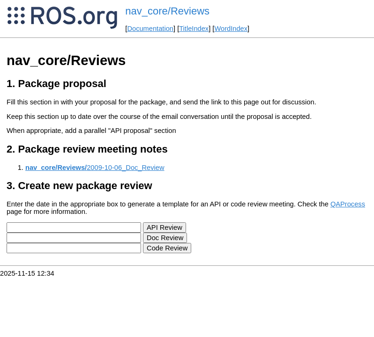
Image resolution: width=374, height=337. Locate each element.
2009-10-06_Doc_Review (95, 167)
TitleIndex (194, 28)
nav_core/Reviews (167, 11)
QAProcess (347, 204)
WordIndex (230, 28)
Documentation (150, 28)
